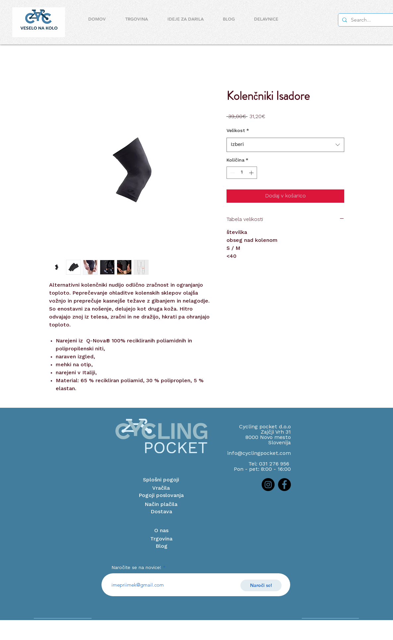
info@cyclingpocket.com (259, 453)
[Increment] (252, 172)
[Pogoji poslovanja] (161, 495)
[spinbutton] (242, 172)
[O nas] (161, 530)
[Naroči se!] (261, 585)
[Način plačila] (161, 504)
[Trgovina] (161, 539)
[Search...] (368, 20)
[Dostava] (161, 512)
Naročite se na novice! (136, 567)
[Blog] (161, 546)
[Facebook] (284, 484)
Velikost (238, 130)
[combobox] (285, 145)
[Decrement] (232, 172)
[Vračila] (161, 488)
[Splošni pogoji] (161, 480)
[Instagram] (268, 484)
